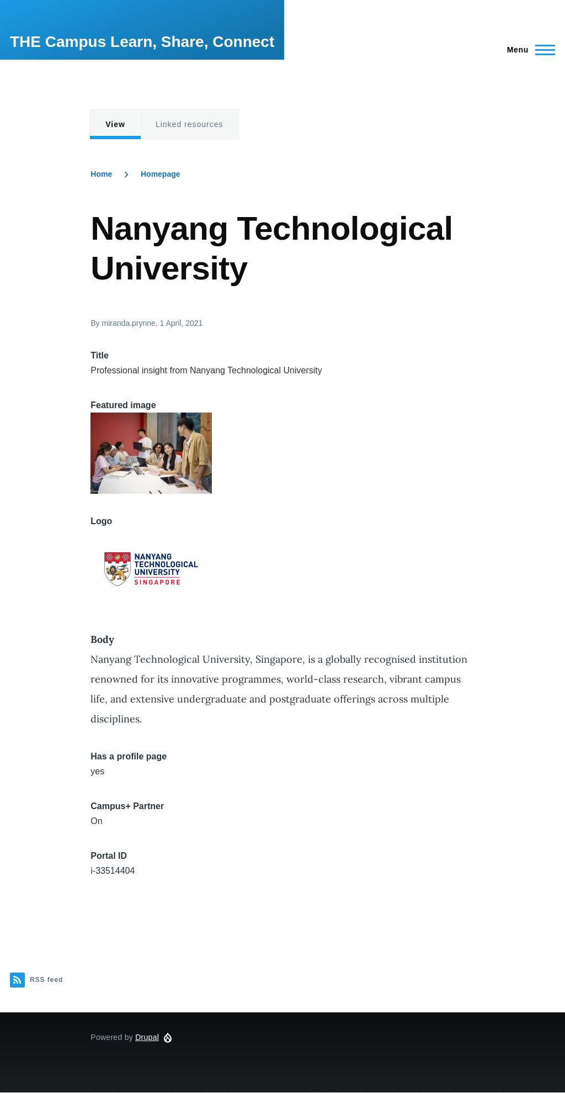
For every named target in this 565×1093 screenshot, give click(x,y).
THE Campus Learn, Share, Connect (142, 41)
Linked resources (189, 124)
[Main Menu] (527, 50)
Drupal (147, 1037)
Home (101, 174)
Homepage (160, 174)
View (115, 124)
